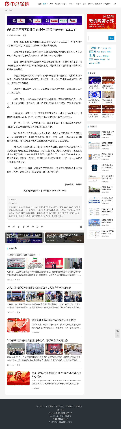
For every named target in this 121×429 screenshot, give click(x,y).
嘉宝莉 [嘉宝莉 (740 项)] (92, 51)
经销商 (57, 4)
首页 (39, 4)
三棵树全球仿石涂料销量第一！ (23, 255)
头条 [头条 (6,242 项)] (92, 56)
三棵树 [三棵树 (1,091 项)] (93, 48)
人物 (51, 4)
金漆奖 (97, 4)
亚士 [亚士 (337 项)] (100, 48)
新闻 (44, 4)
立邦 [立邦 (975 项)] (97, 62)
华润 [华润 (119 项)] (109, 48)
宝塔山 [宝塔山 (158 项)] (99, 56)
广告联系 (49, 406)
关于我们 (39, 406)
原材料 (90, 4)
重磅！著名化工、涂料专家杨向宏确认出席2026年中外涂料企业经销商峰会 (108, 101)
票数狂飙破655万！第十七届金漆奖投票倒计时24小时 (108, 87)
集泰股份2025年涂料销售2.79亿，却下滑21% (107, 145)
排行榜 (106, 4)
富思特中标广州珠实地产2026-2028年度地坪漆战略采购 (56, 375)
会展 (84, 4)
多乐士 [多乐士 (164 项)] (103, 52)
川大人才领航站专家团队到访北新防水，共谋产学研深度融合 (39, 287)
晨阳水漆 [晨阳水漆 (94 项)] (91, 63)
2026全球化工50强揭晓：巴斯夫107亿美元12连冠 (108, 233)
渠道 (77, 4)
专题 (63, 4)
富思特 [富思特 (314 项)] (105, 56)
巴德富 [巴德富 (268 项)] (103, 60)
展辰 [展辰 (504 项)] (91, 59)
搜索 (111, 38)
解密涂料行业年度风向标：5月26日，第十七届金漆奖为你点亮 (108, 116)
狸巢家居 (79, 406)
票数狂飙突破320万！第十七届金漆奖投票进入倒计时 (94, 116)
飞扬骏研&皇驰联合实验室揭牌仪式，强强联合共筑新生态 (37, 340)
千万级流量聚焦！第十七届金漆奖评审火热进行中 (94, 87)
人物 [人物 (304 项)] (105, 48)
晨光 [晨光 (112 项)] (108, 59)
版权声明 (59, 406)
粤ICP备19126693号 (60, 419)
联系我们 (69, 406)
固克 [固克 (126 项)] (98, 52)
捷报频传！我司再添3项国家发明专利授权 (54, 320)
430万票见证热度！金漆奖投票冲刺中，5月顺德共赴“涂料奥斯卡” (95, 101)
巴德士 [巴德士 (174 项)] (96, 60)
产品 (70, 4)
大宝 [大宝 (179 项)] (108, 52)
